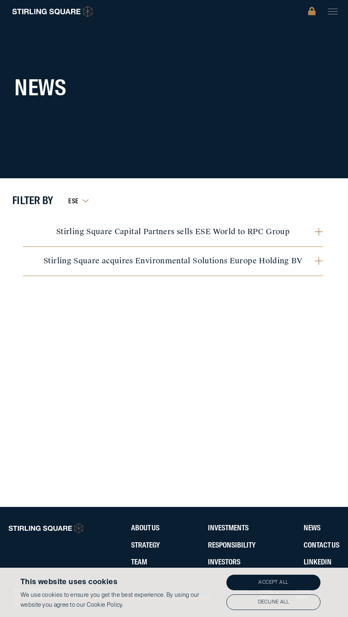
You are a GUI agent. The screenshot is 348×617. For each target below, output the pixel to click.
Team (139, 562)
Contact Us (321, 545)
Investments (228, 528)
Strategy (145, 545)
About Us (145, 528)
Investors (224, 562)
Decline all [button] (273, 602)
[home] (52, 11)
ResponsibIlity (232, 545)
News (312, 528)
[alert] (174, 592)
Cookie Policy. (105, 605)
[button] (333, 11)
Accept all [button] (273, 582)
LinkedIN (318, 562)
